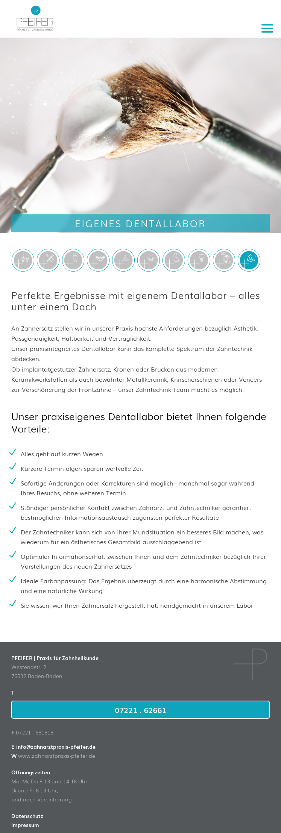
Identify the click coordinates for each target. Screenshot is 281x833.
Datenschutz (27, 815)
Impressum (25, 824)
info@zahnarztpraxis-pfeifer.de (56, 746)
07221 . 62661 (140, 709)
